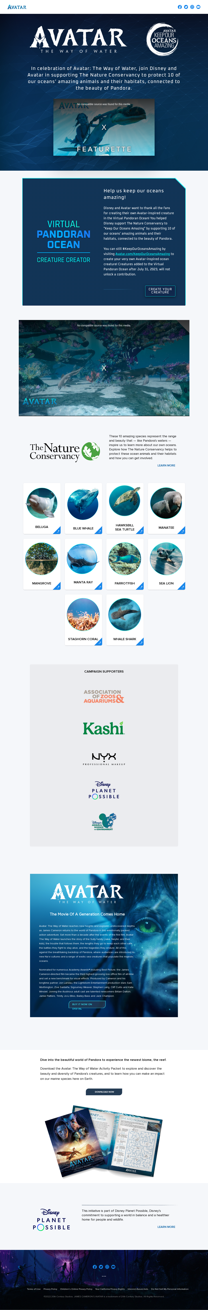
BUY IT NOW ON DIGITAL (82, 1006)
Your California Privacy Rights (110, 1289)
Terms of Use (34, 1289)
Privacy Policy (50, 1289)
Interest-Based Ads (138, 1289)
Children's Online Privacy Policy (76, 1289)
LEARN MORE (166, 465)
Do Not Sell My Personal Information (170, 1289)
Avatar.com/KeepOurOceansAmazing (142, 254)
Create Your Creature (160, 291)
